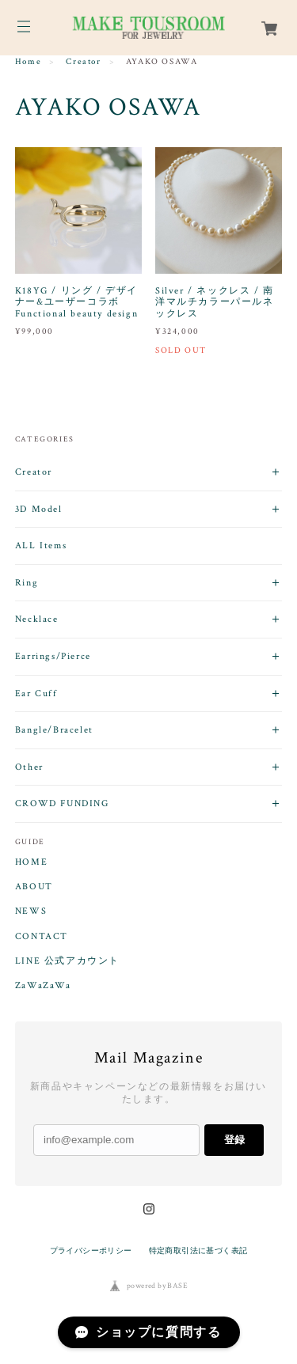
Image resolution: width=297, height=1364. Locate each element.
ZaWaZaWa (43, 985)
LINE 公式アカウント (67, 961)
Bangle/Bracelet (54, 730)
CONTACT (41, 936)
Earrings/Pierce (53, 656)
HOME (31, 862)
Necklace (37, 619)
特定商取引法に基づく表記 (198, 1250)
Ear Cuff (36, 693)
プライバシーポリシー (91, 1250)
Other (29, 767)
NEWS (31, 911)
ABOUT (34, 886)
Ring (26, 583)
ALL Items (41, 545)
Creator (83, 61)
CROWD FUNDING (62, 803)
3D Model (39, 509)
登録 (234, 1140)
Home (28, 61)
